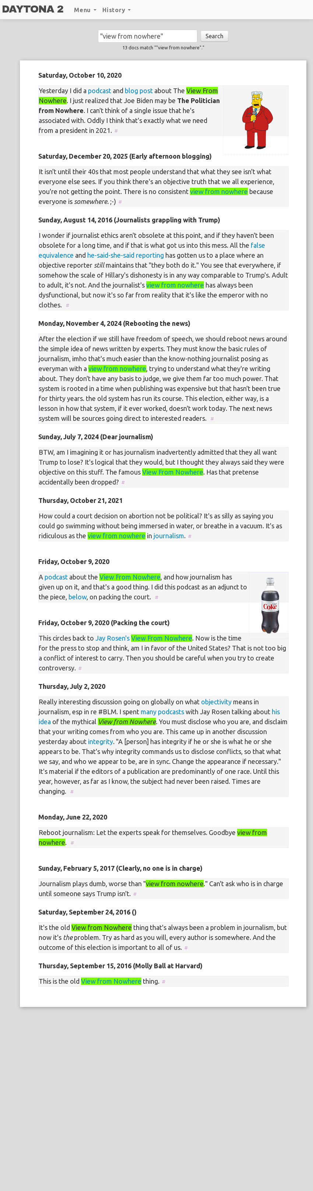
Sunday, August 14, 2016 (75, 219)
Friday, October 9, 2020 (73, 561)
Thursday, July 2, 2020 (71, 686)
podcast (99, 90)
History (116, 10)
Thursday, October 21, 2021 (80, 500)
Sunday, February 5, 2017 (76, 868)
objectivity (216, 701)
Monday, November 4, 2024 (80, 323)
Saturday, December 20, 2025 (83, 156)
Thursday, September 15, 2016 (84, 965)
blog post (139, 90)
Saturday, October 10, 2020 (80, 75)
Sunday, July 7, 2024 (68, 436)
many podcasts (162, 711)
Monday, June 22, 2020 (72, 817)
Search (214, 36)
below (77, 596)
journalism (169, 535)
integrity (100, 741)
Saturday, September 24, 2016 (84, 912)
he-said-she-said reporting (125, 255)
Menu (85, 10)
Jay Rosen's (112, 638)
